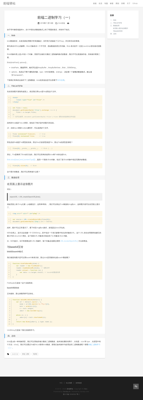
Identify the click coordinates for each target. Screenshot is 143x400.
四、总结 (113, 34)
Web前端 (61, 23)
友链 (95, 3)
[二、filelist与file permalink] (4, 86)
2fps (85, 389)
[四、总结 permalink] (4, 336)
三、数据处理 (114, 25)
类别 (117, 3)
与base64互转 (118, 31)
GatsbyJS (66, 391)
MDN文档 (60, 80)
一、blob (113, 20)
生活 (100, 3)
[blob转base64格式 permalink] (6, 251)
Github (135, 3)
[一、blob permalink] (4, 35)
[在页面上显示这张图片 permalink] (6, 184)
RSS (61, 383)
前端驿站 (70, 389)
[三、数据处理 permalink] (4, 177)
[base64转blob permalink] (6, 288)
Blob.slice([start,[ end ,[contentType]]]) (21, 160)
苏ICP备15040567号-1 (71, 394)
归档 (123, 3)
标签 (111, 3)
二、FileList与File (116, 23)
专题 (106, 3)
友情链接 (79, 383)
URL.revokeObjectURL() (69, 241)
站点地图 (69, 383)
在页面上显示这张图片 (120, 28)
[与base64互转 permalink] (6, 247)
